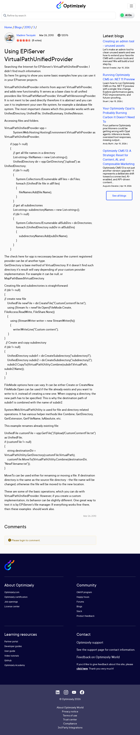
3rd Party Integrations (70, 727)
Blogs (18, 27)
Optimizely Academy (14, 665)
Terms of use (70, 715)
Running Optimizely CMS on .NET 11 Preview (119, 77)
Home (8, 27)
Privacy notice (70, 711)
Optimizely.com (11, 592)
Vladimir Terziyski (26, 35)
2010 (27, 27)
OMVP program (84, 592)
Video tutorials (11, 655)
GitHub (7, 660)
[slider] (23, 40)
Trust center (70, 719)
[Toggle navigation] (131, 6)
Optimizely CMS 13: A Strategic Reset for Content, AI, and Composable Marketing (119, 157)
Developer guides (13, 646)
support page (95, 650)
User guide (9, 651)
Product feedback (85, 615)
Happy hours (83, 597)
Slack (79, 611)
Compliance (70, 723)
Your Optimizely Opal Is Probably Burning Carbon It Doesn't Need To (119, 115)
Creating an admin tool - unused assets (118, 43)
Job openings (11, 601)
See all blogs (119, 195)
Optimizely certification (16, 597)
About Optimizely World (70, 707)
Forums (80, 601)
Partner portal (11, 641)
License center (12, 606)
